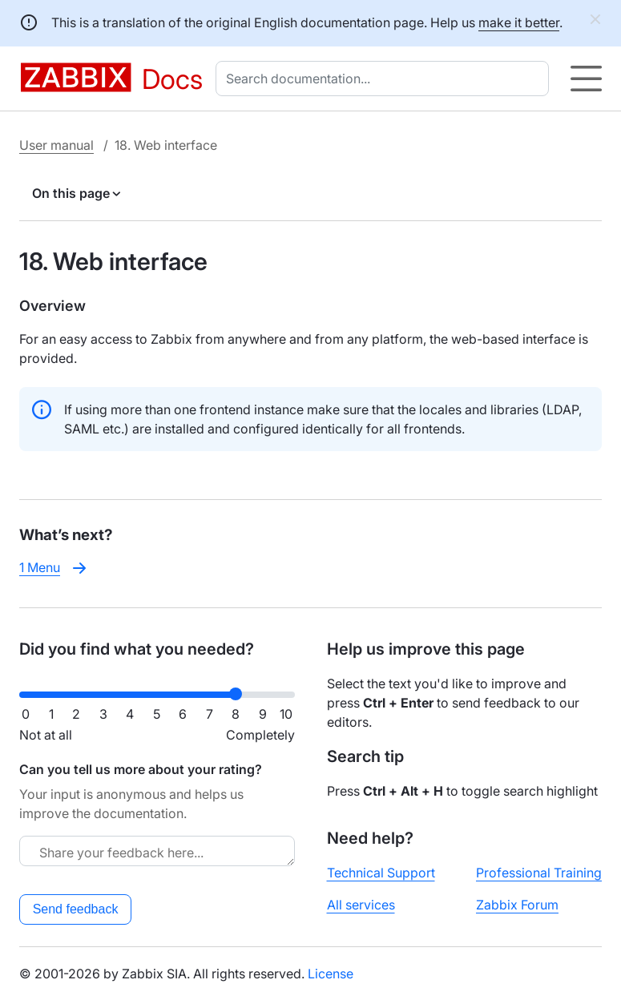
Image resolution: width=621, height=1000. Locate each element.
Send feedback (76, 909)
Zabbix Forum (517, 905)
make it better (518, 22)
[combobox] (385, 78)
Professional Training (539, 873)
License (330, 974)
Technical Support (381, 873)
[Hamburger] (586, 78)
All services (361, 905)
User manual (56, 145)
